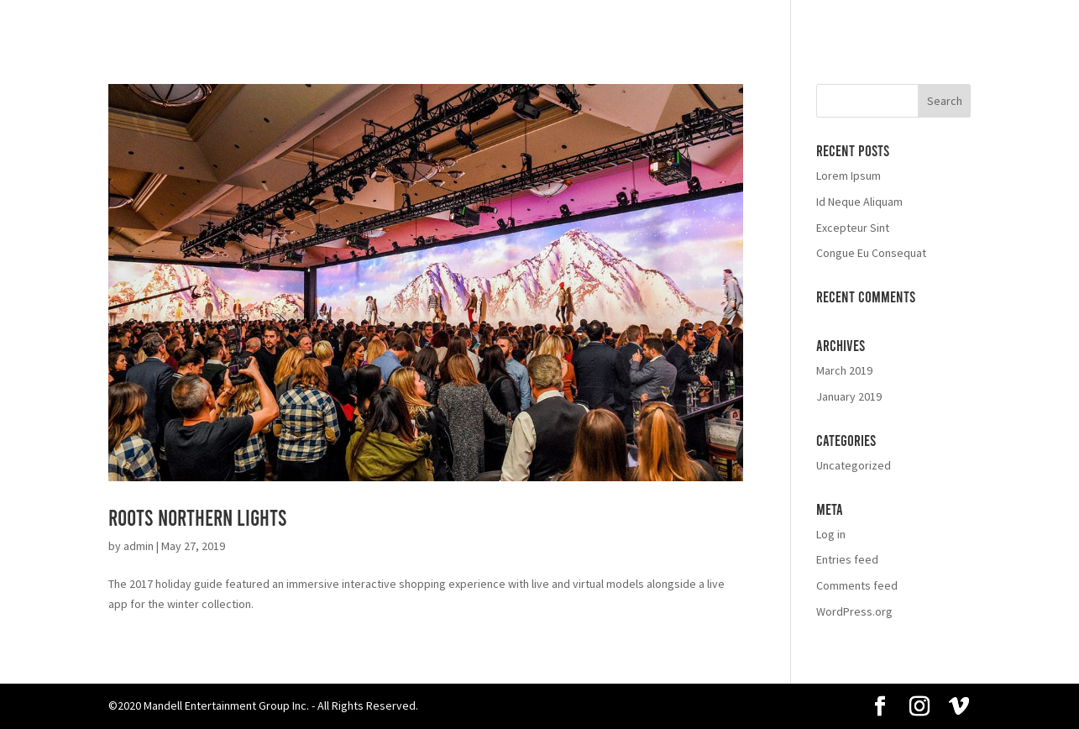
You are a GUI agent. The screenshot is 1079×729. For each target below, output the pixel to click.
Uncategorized (853, 465)
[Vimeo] (959, 707)
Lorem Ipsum (848, 175)
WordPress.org (854, 611)
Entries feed (847, 559)
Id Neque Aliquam (859, 201)
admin (138, 545)
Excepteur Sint (852, 227)
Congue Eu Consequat (871, 252)
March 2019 (844, 370)
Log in (831, 534)
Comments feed (857, 585)
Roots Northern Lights (197, 517)
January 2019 (849, 396)
